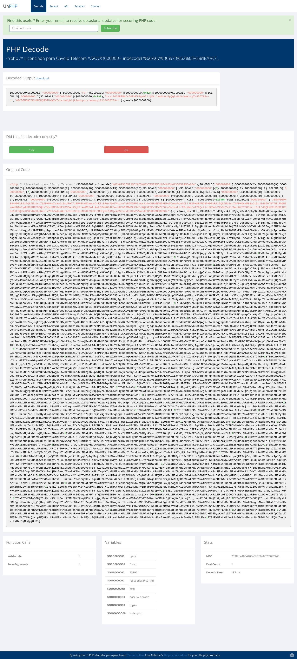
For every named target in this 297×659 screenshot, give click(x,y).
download (42, 78)
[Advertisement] (260, 101)
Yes (31, 150)
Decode (38, 6)
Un (10, 6)
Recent (54, 6)
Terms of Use (135, 655)
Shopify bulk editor (175, 655)
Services (79, 6)
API (66, 6)
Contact (95, 6)
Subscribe (110, 28)
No (126, 150)
